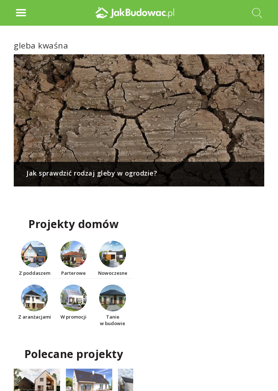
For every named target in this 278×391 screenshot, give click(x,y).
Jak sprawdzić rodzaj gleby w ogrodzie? (91, 173)
